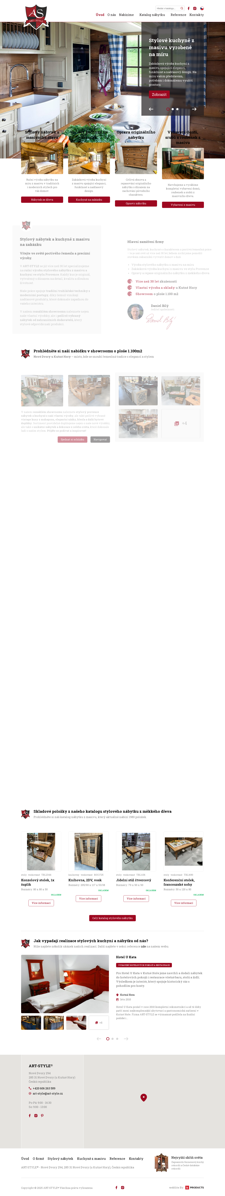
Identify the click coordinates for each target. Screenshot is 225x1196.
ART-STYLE (51, 1187)
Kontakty (196, 15)
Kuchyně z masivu (91, 1159)
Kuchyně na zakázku (89, 199)
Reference (178, 15)
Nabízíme (126, 15)
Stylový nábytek (60, 1159)
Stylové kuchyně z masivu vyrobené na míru (171, 47)
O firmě (38, 1159)
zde (143, 946)
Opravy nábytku (136, 203)
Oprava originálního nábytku (136, 135)
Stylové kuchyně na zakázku (89, 135)
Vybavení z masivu (183, 204)
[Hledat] (182, 8)
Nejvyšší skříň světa (186, 1157)
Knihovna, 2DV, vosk (85, 880)
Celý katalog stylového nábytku (112, 918)
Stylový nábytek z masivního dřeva (42, 135)
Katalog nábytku (152, 15)
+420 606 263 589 (44, 1088)
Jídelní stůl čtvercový (133, 880)
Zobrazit (159, 94)
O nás (112, 15)
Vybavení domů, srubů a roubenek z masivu (182, 137)
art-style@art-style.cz (48, 1093)
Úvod (100, 15)
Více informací (41, 903)
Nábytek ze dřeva (42, 199)
